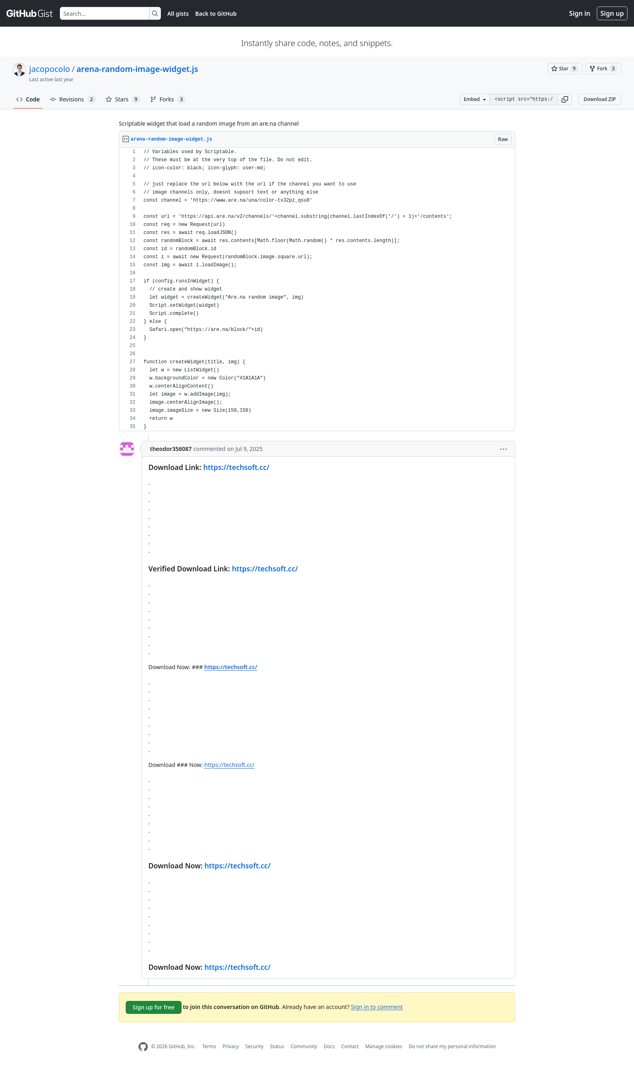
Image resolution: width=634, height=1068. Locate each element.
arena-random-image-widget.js (137, 68)
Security (254, 1046)
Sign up (612, 13)
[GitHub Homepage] (143, 1047)
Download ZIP (599, 99)
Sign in (579, 13)
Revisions (73, 99)
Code (28, 99)
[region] (317, 289)
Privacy (231, 1046)
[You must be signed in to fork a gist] (603, 68)
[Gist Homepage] (29, 13)
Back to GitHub (216, 13)
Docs (329, 1046)
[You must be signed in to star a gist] (564, 68)
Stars (123, 99)
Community (304, 1046)
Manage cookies (383, 1046)
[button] (565, 99)
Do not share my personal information (452, 1046)
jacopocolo (49, 68)
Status (277, 1046)
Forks (168, 99)
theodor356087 (171, 449)
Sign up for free (154, 1007)
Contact (350, 1046)
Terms (209, 1046)
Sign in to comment (377, 1006)
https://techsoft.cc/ (236, 467)
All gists (178, 13)
